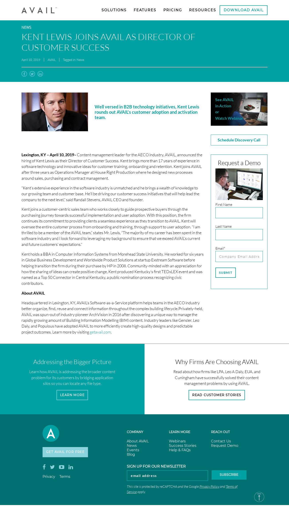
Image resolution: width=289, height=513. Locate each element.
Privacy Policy (209, 489)
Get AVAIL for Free (68, 454)
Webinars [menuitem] (177, 442)
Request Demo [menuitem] (224, 447)
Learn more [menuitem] (179, 433)
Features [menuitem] (145, 10)
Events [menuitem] (133, 451)
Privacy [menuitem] (49, 479)
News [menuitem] (132, 447)
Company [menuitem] (135, 433)
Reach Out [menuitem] (220, 433)
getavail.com (100, 332)
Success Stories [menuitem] (182, 447)
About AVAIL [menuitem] (138, 442)
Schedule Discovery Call (239, 139)
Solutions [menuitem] (114, 10)
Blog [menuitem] (131, 456)
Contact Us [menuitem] (221, 442)
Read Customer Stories (217, 395)
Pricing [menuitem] (172, 10)
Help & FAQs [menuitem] (180, 451)
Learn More (72, 395)
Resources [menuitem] (202, 10)
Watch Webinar (229, 118)
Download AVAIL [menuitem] (244, 10)
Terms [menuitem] (64, 479)
